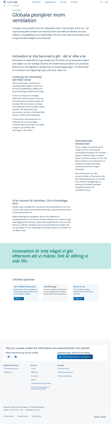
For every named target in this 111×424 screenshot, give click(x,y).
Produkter (37, 2)
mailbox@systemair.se (32, 410)
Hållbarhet (18, 299)
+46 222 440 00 (14, 410)
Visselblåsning (36, 416)
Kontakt (75, 2)
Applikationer (51, 2)
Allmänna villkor (8, 416)
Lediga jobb (79, 299)
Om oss (64, 2)
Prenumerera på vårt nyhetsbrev (75, 357)
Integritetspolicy (22, 416)
